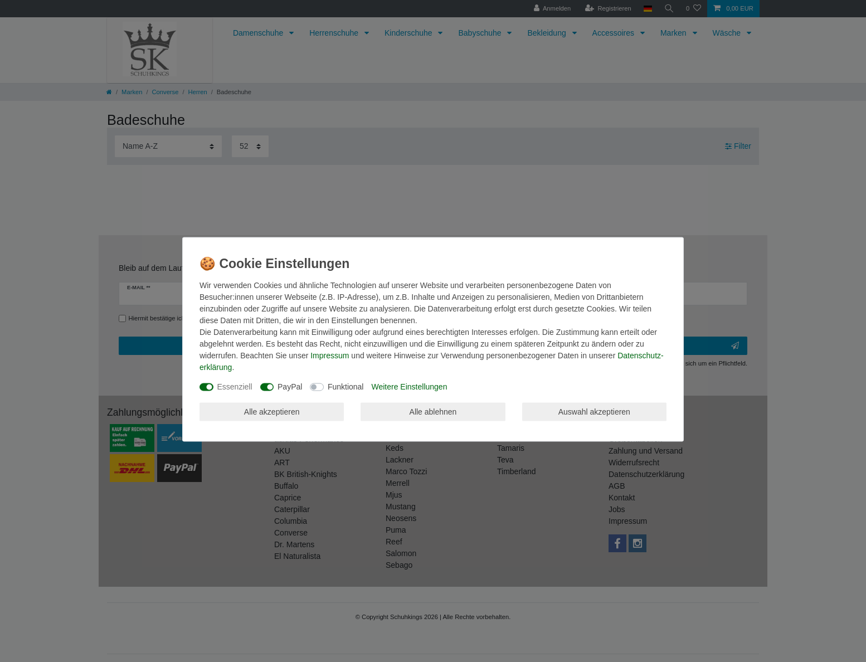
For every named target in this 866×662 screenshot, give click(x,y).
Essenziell (234, 386)
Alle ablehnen (433, 411)
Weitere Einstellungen (409, 386)
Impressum (329, 355)
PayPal (290, 386)
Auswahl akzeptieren (594, 411)
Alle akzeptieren (272, 411)
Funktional (346, 386)
